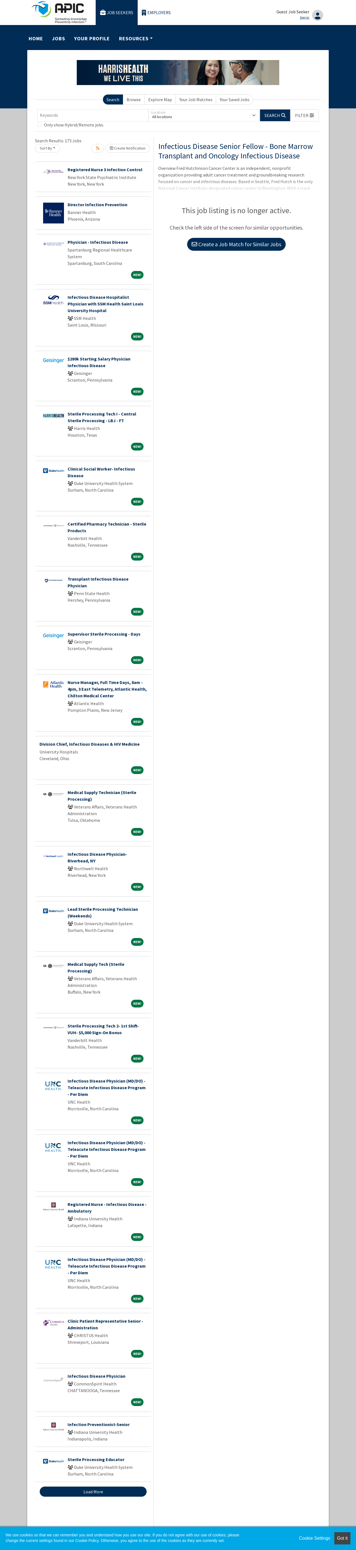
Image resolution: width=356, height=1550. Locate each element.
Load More (93, 1491)
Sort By (46, 148)
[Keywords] (93, 115)
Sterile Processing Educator (96, 1459)
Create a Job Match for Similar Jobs (236, 244)
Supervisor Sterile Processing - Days (104, 634)
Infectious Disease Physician (96, 1376)
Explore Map (160, 99)
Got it (342, 1538)
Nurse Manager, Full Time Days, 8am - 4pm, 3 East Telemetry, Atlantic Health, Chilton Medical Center (107, 689)
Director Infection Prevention (97, 204)
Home (36, 38)
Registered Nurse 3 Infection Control (105, 169)
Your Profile (92, 38)
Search (113, 99)
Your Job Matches (195, 99)
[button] (304, 115)
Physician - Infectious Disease (98, 242)
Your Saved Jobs (234, 99)
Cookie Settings (314, 1538)
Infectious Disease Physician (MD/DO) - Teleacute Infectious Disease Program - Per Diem (107, 1087)
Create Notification (127, 148)
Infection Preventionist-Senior (99, 1424)
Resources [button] (134, 38)
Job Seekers (117, 12)
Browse (134, 99)
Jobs (58, 38)
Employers (156, 12)
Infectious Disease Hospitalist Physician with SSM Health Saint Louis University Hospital (106, 303)
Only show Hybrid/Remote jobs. (74, 125)
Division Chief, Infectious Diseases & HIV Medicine (89, 744)
